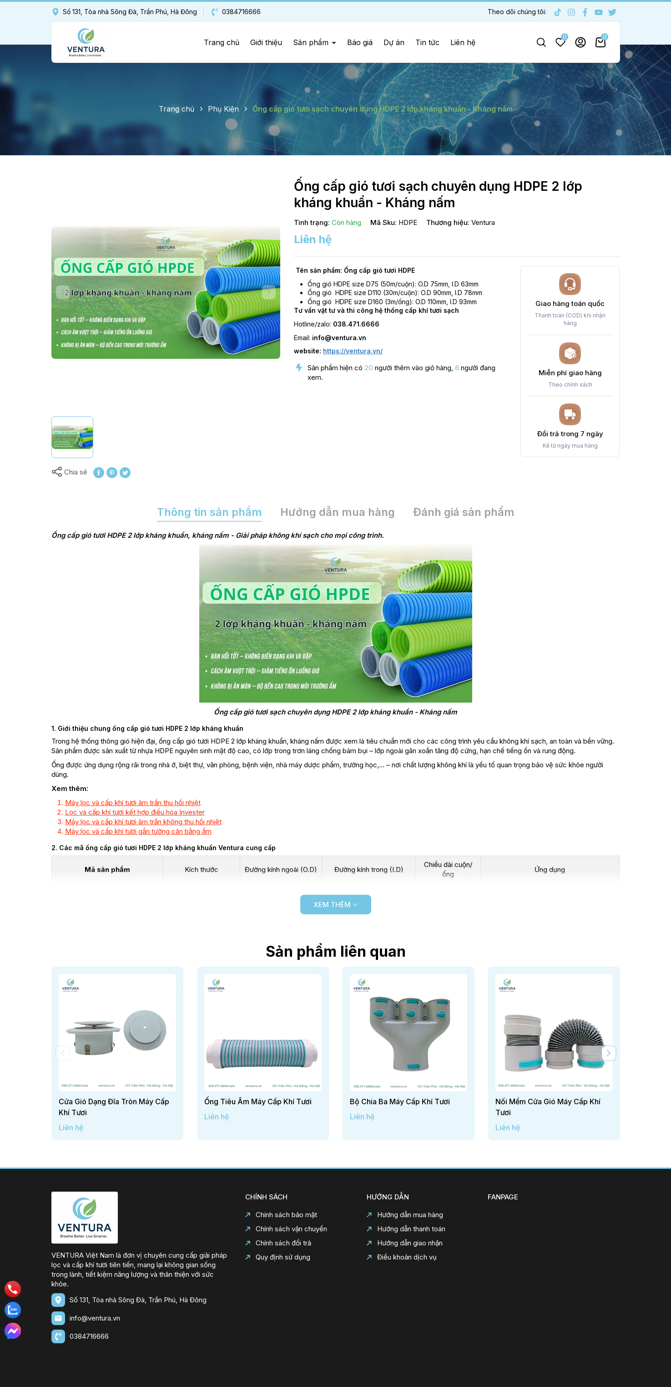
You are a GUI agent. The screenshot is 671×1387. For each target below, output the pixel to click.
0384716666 (236, 11)
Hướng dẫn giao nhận (405, 1243)
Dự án (393, 42)
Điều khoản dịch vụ (402, 1257)
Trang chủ (221, 42)
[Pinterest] (111, 472)
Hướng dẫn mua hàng (405, 1214)
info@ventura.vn (95, 1318)
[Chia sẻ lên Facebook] (98, 472)
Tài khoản (580, 42)
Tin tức (427, 42)
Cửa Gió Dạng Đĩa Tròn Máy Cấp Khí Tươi (114, 1107)
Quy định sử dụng (277, 1257)
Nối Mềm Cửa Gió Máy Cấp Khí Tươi (547, 1107)
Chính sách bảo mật (281, 1214)
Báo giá (360, 42)
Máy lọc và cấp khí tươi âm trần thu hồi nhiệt (133, 802)
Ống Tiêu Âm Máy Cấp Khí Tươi (258, 1101)
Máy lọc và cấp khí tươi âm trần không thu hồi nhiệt (143, 821)
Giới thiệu (266, 42)
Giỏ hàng (600, 42)
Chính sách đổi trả (278, 1243)
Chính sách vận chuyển (286, 1228)
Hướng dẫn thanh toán (406, 1228)
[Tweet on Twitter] (125, 472)
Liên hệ (462, 42)
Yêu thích (560, 42)
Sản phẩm (312, 42)
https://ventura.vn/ (353, 351)
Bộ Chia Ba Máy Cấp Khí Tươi (400, 1101)
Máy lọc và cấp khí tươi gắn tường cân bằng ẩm (138, 831)
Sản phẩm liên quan (336, 951)
